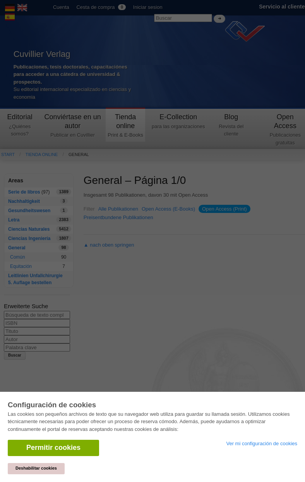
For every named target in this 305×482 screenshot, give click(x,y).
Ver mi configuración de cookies (261, 443)
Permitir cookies (53, 447)
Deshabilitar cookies (36, 468)
